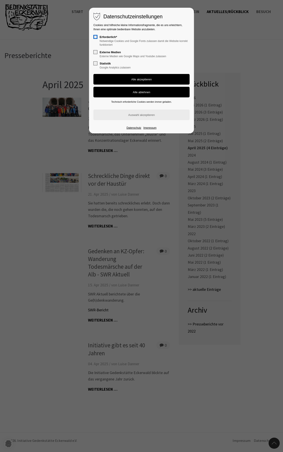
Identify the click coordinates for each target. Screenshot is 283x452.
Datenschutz (133, 127)
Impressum (149, 127)
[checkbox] (96, 37)
